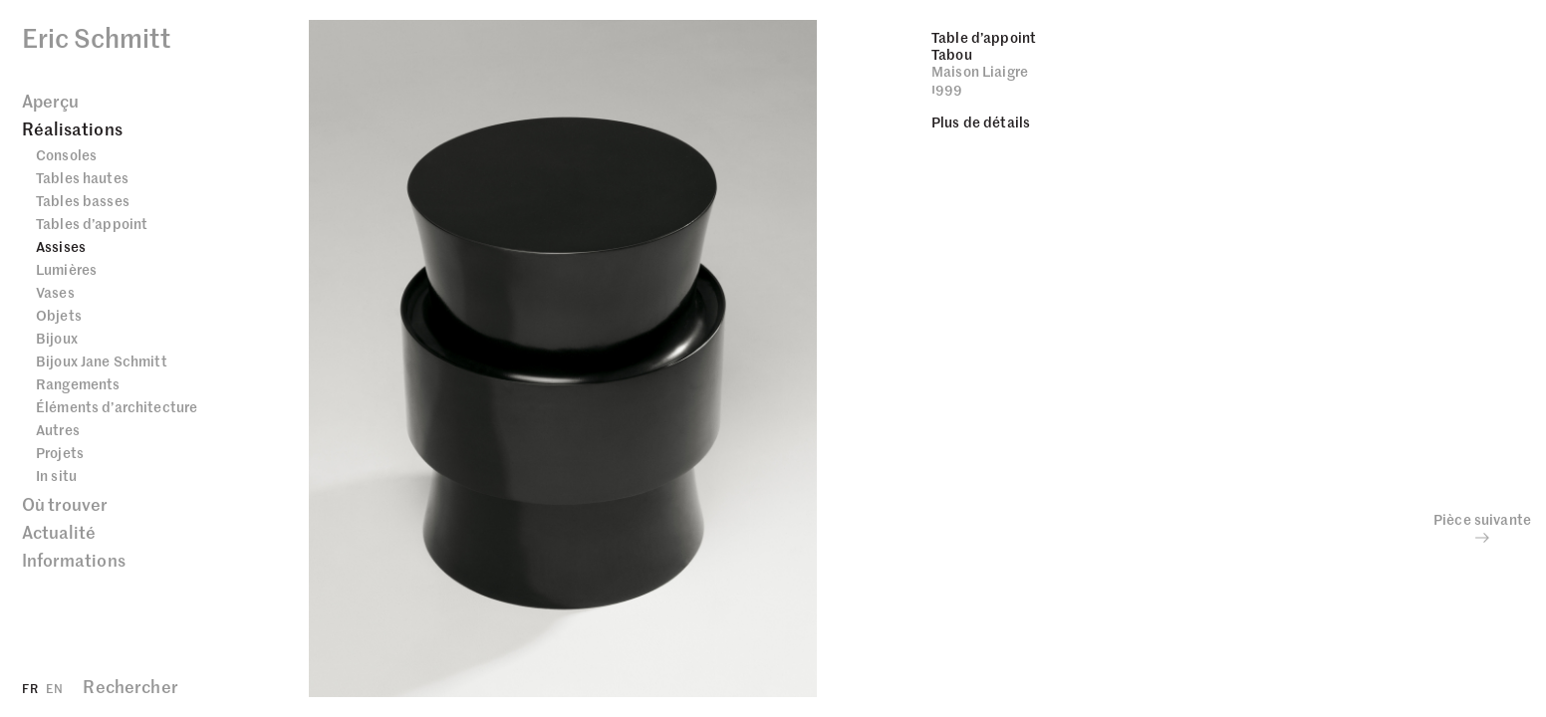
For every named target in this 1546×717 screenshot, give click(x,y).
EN (54, 687)
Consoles (66, 154)
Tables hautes (82, 177)
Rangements (78, 383)
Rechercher (130, 686)
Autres (58, 429)
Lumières (66, 269)
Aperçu (50, 101)
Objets (59, 315)
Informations (74, 560)
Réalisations (72, 128)
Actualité (59, 532)
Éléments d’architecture (116, 406)
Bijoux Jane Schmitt (101, 360)
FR (30, 687)
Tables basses (82, 200)
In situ (56, 475)
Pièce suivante (1482, 528)
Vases (55, 292)
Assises (61, 246)
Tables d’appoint (91, 223)
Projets (60, 452)
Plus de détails (980, 121)
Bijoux (57, 338)
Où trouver (65, 504)
